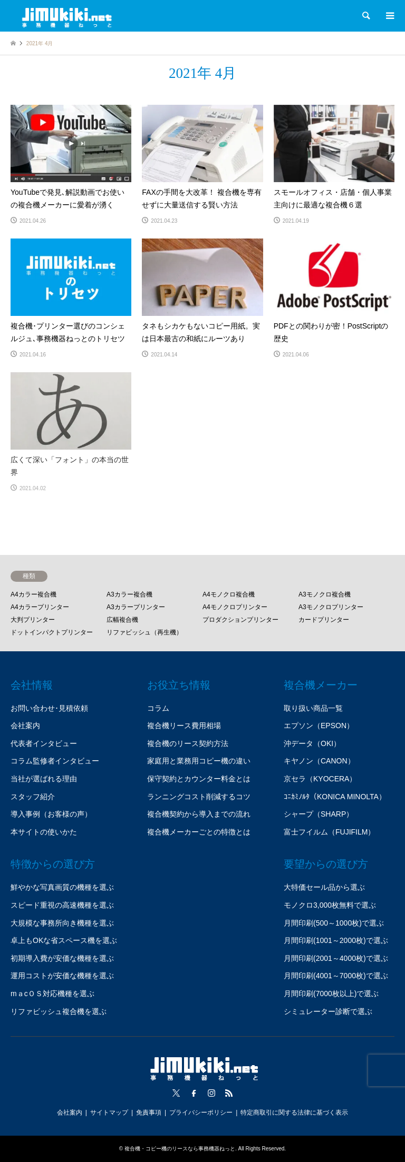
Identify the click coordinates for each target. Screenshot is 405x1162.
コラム (158, 708)
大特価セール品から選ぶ (324, 887)
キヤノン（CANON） (319, 761)
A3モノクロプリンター (330, 607)
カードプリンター (323, 619)
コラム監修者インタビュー (55, 761)
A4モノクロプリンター (234, 607)
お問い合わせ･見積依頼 (49, 708)
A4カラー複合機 (33, 594)
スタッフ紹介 (33, 796)
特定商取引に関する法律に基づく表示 (294, 1112)
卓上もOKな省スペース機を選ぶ (64, 940)
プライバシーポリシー (201, 1112)
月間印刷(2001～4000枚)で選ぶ (336, 958)
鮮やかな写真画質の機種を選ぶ (62, 887)
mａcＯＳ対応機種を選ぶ (52, 993)
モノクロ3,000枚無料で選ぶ (330, 905)
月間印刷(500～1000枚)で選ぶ (334, 923)
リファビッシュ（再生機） (144, 632)
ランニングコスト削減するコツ (198, 796)
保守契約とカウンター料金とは (198, 778)
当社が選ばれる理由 (44, 778)
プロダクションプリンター (240, 619)
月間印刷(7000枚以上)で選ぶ (331, 993)
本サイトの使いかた (44, 832)
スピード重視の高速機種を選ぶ (62, 905)
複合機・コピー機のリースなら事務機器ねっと (179, 1148)
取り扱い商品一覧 (313, 708)
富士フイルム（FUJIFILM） (329, 832)
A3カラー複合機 (129, 594)
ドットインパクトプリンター (52, 632)
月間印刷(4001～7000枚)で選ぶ (336, 975)
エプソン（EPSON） (319, 725)
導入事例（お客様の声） (51, 814)
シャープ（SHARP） (318, 814)
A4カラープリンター (40, 607)
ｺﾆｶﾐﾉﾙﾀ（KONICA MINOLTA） (335, 796)
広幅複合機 (122, 619)
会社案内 (25, 725)
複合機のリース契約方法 (187, 743)
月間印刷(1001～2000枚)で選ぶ (336, 940)
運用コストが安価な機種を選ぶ (62, 975)
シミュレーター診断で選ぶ (328, 1011)
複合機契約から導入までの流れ (198, 814)
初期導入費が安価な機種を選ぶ (62, 958)
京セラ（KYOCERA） (320, 778)
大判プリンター (33, 619)
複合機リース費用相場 (184, 725)
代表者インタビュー (44, 743)
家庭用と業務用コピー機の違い (198, 761)
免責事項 (148, 1112)
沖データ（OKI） (312, 743)
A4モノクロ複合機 (228, 594)
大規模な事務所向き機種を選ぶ (62, 923)
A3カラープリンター (136, 607)
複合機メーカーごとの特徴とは (198, 832)
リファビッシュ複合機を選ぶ (59, 1011)
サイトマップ (109, 1112)
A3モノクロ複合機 (324, 594)
